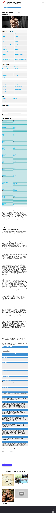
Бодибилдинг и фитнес (14, 2)
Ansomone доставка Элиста (7, 486)
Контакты (42, 2)
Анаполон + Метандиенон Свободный (20, 500)
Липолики (19, 7)
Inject (13, 7)
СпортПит (5, 7)
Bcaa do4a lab (4, 503)
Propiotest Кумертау (6, 351)
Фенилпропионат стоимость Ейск (12, 290)
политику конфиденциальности (11, 461)
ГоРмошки (15, 7)
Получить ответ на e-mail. (7, 463)
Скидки (3, 512)
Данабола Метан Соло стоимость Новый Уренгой (16, 246)
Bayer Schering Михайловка (7, 350)
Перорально (10, 7)
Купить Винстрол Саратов (20, 483)
